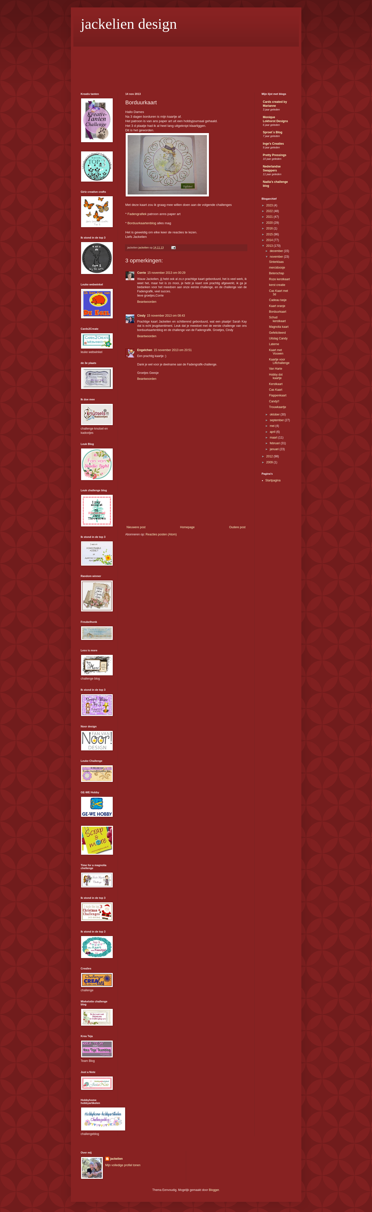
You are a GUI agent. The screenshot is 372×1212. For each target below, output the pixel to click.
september (277, 420)
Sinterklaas (276, 262)
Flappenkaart (277, 395)
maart (274, 437)
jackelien (116, 1158)
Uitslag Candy (278, 338)
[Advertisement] (186, 488)
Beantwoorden (146, 301)
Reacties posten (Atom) (161, 534)
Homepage (187, 527)
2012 (270, 456)
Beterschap (276, 273)
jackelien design (129, 24)
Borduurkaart (277, 311)
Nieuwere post (136, 527)
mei (272, 426)
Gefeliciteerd (277, 332)
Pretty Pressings (274, 155)
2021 (270, 217)
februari (275, 443)
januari (274, 449)
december (277, 251)
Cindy (141, 315)
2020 (270, 222)
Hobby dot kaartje (276, 376)
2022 (270, 211)
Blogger (214, 1190)
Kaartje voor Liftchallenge (279, 361)
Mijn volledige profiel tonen (123, 1165)
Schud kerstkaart (277, 319)
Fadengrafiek (136, 214)
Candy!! (274, 401)
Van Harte (275, 368)
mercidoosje (277, 267)
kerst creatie (277, 285)
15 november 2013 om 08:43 (166, 315)
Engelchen (144, 350)
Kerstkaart (276, 384)
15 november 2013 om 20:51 (173, 350)
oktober (275, 414)
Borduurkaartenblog (141, 223)
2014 (270, 240)
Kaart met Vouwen (276, 351)
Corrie (141, 273)
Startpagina (273, 480)
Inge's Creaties (273, 143)
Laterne (274, 344)
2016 (270, 228)
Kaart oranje (277, 306)
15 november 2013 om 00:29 (166, 273)
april (273, 432)
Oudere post (237, 527)
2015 (270, 234)
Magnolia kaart (278, 327)
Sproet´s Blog (273, 132)
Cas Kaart (275, 389)
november (277, 256)
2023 (270, 205)
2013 (270, 246)
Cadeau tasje (277, 300)
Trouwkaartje (277, 407)
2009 (270, 462)
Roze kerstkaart (279, 279)
